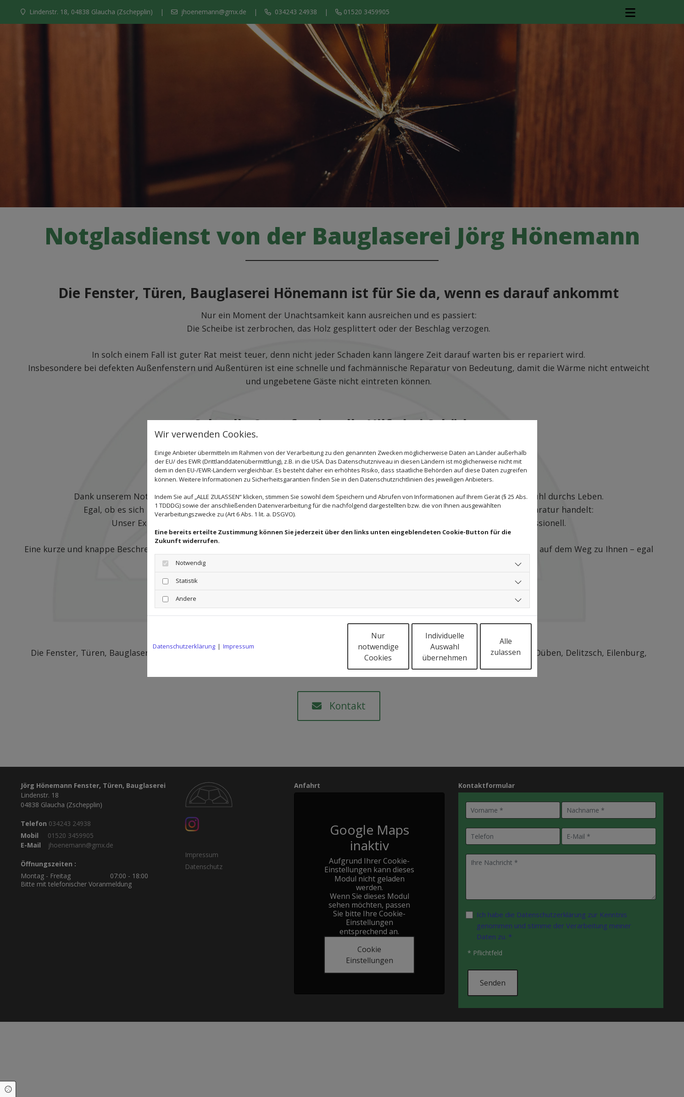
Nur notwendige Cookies (315, 646)
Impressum (238, 646)
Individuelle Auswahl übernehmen (401, 647)
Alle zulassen (489, 647)
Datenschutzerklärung (184, 646)
